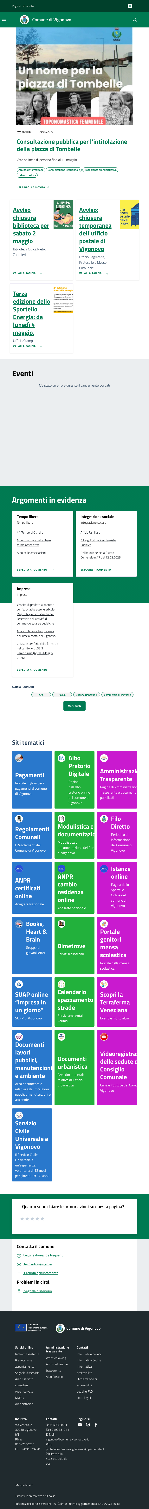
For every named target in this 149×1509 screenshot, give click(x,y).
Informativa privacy (89, 1354)
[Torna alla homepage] (80, 1328)
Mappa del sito (24, 1485)
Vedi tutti (74, 706)
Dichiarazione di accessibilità (87, 1382)
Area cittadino (24, 1404)
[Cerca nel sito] (134, 19)
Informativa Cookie (89, 1360)
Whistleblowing (56, 1358)
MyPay (19, 1397)
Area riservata (24, 1391)
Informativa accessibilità (84, 1369)
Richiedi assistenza (27, 1354)
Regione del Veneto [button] (23, 6)
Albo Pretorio (54, 1376)
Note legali (84, 1397)
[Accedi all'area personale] (131, 6)
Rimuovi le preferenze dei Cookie (35, 1496)
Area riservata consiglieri (24, 1382)
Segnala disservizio (27, 1372)
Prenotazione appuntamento (24, 1363)
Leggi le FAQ (85, 1391)
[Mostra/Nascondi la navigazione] (4, 19)
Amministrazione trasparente (57, 1367)
